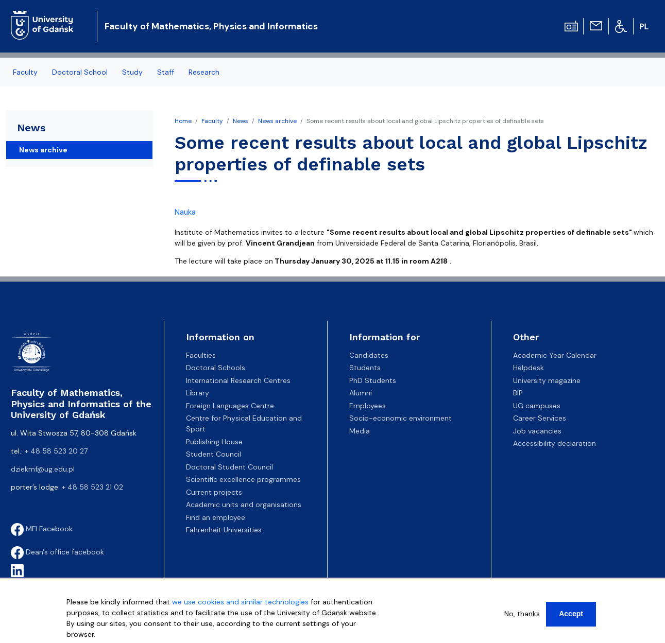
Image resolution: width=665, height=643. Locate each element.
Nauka (185, 212)
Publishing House (214, 441)
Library (197, 392)
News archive (277, 121)
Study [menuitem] (132, 72)
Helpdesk (528, 367)
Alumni (360, 392)
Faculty (212, 121)
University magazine (547, 380)
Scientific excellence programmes (243, 479)
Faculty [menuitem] (25, 72)
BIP (518, 392)
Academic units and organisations (243, 504)
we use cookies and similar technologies (240, 607)
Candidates (368, 355)
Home (183, 121)
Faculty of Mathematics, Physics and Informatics (211, 26)
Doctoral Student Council (229, 467)
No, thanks (522, 618)
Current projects (214, 492)
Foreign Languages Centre (230, 405)
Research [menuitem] (204, 72)
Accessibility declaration (554, 443)
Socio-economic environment (400, 418)
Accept (571, 619)
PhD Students (372, 380)
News (240, 121)
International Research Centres (238, 380)
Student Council (213, 454)
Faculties (201, 355)
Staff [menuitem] (165, 72)
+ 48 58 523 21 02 (92, 487)
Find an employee (215, 517)
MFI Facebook (42, 528)
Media (359, 431)
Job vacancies (537, 431)
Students (365, 367)
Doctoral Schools (215, 367)
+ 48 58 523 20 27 (56, 451)
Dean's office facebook (57, 552)
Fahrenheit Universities (224, 529)
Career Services (539, 418)
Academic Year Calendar (554, 355)
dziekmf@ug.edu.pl (43, 469)
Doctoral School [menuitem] (80, 72)
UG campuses (536, 405)
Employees (367, 405)
